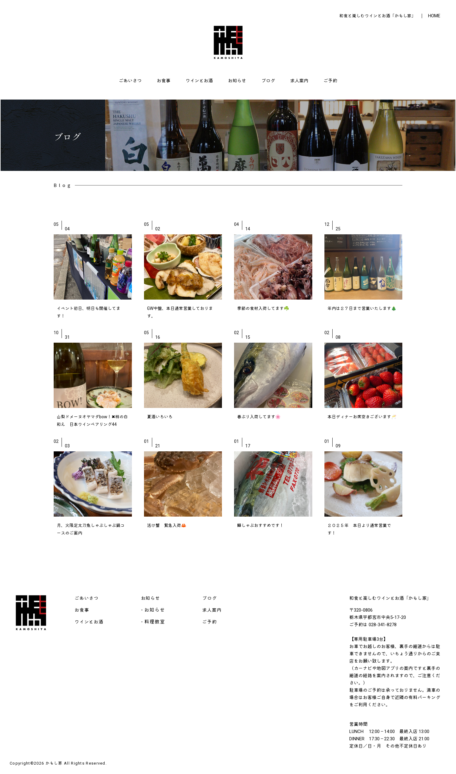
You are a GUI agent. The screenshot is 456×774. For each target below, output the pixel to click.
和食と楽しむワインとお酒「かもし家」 (377, 15)
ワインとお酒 (199, 80)
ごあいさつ (130, 80)
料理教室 (154, 622)
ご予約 (330, 80)
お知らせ (237, 80)
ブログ (268, 80)
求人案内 (299, 80)
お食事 (163, 80)
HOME (434, 16)
